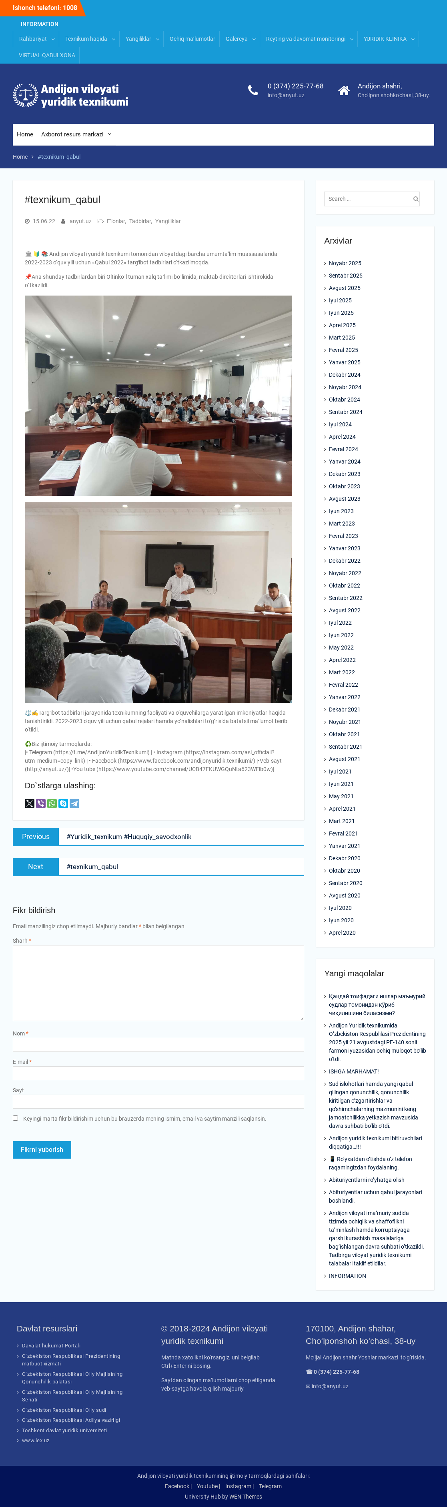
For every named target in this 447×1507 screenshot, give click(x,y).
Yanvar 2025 (345, 362)
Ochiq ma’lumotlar (192, 39)
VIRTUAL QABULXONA (47, 55)
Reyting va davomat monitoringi (305, 39)
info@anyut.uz (286, 95)
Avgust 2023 (345, 499)
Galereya (237, 39)
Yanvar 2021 (345, 846)
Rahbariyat (33, 39)
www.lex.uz (36, 1440)
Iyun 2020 (341, 920)
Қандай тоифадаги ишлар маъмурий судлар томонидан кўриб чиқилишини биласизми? (377, 1004)
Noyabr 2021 (345, 722)
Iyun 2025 (341, 313)
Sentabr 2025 (346, 275)
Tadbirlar (140, 221)
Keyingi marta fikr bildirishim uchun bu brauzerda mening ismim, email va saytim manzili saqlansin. (145, 1118)
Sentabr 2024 (346, 412)
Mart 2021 (342, 821)
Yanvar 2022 (345, 697)
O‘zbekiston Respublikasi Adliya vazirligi (71, 1420)
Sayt (18, 1090)
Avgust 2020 (345, 895)
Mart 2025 (342, 337)
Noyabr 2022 (345, 573)
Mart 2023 (342, 523)
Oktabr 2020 (344, 870)
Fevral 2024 (343, 449)
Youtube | (208, 1486)
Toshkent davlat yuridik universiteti (64, 1430)
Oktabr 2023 (344, 486)
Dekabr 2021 (345, 709)
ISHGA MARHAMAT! (354, 1071)
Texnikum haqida (86, 39)
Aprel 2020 (342, 932)
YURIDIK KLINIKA (385, 39)
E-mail (22, 1062)
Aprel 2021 (342, 808)
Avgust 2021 (345, 759)
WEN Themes (245, 1496)
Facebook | (178, 1486)
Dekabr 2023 (345, 474)
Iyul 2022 (340, 623)
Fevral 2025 (343, 350)
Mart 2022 (342, 672)
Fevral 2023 (343, 536)
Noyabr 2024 (345, 387)
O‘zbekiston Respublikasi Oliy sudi (64, 1410)
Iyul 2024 (340, 424)
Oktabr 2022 (344, 585)
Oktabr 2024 (344, 399)
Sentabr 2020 (346, 883)
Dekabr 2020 (345, 858)
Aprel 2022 (342, 660)
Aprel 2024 (342, 437)
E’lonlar (116, 221)
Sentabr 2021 (346, 747)
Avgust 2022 (345, 610)
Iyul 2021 (340, 771)
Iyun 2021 (341, 784)
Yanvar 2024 (345, 461)
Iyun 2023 (341, 511)
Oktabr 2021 (344, 734)
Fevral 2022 (343, 685)
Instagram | (239, 1486)
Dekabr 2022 (345, 561)
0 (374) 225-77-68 (296, 86)
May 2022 (341, 647)
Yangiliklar (138, 39)
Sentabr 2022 (346, 598)
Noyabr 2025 (345, 263)
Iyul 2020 (340, 908)
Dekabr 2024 (345, 375)
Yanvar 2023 (345, 548)
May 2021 (341, 796)
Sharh (22, 940)
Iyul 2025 (340, 300)
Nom (20, 1033)
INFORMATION (39, 24)
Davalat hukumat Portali (51, 1346)
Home (25, 134)
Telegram (270, 1486)
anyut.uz (81, 221)
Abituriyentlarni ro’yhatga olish (367, 1180)
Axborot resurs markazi (72, 134)
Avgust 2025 (345, 288)
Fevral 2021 (343, 833)
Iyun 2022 (341, 635)
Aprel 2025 (342, 325)
